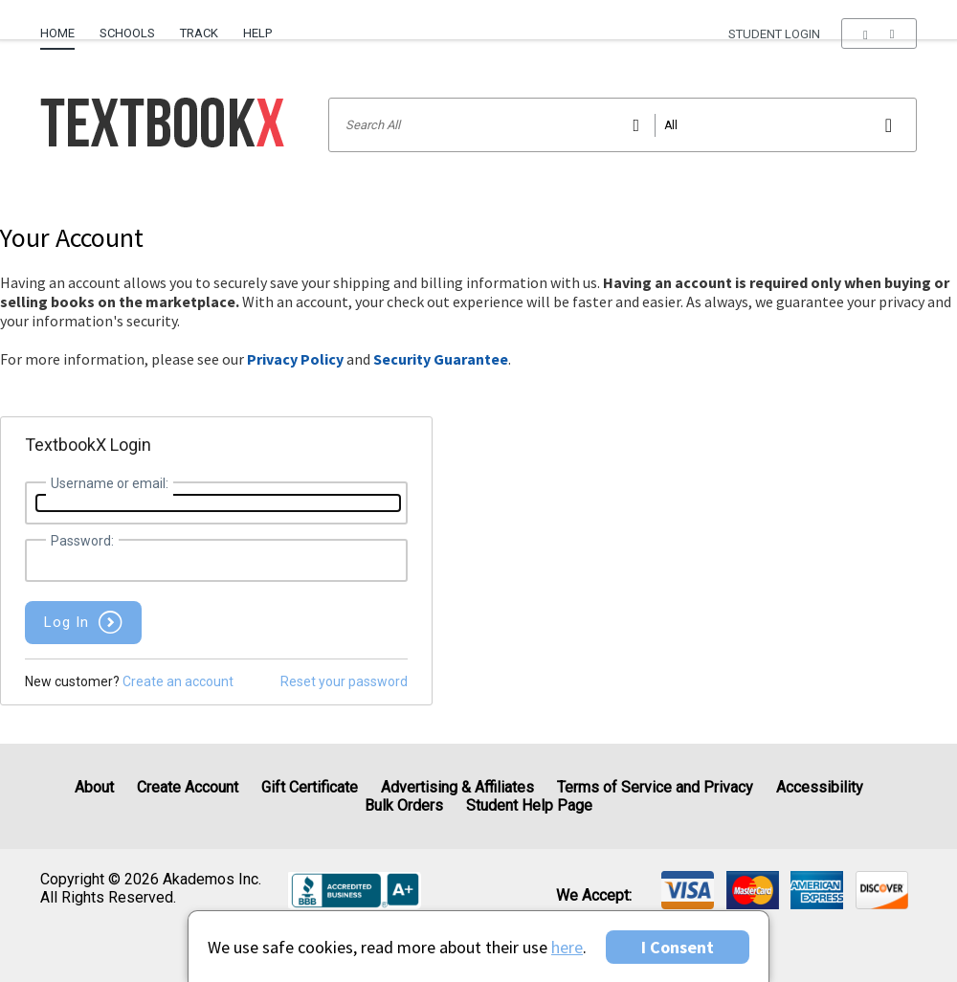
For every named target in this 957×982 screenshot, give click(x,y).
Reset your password (344, 681)
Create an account (178, 681)
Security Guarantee (440, 358)
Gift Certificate (309, 787)
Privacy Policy (295, 358)
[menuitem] (63, 26)
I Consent (677, 947)
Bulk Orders (404, 805)
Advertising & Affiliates (457, 787)
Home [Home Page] (57, 33)
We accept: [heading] (594, 895)
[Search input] (622, 125)
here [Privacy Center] (567, 947)
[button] (879, 33)
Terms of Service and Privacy (655, 787)
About (94, 787)
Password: (82, 540)
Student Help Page (529, 805)
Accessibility (819, 787)
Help (257, 33)
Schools (127, 33)
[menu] (879, 33)
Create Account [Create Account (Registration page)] (187, 787)
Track (199, 33)
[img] (687, 890)
